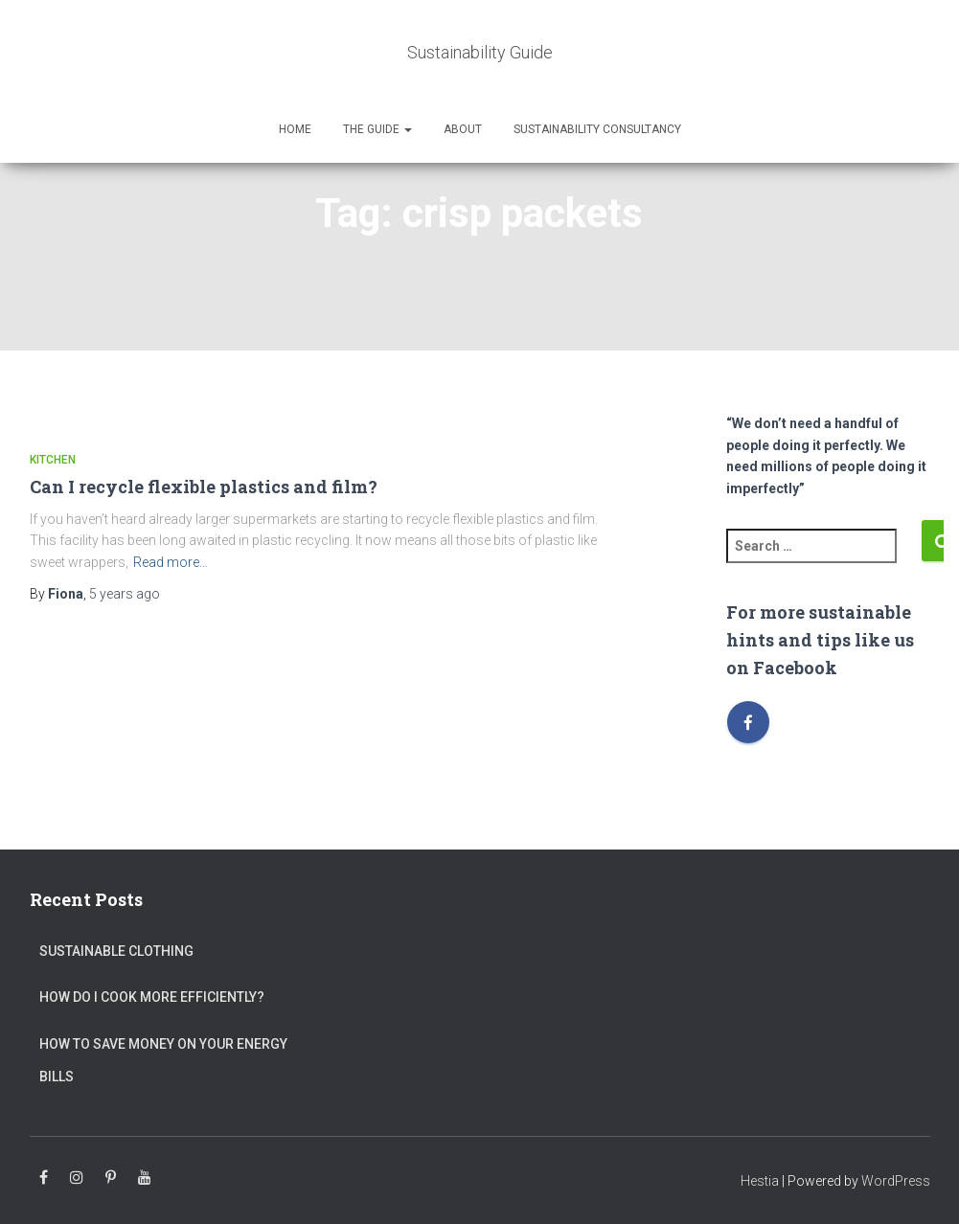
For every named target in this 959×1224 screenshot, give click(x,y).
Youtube (144, 1178)
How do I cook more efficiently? (151, 997)
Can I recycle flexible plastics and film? (203, 486)
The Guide (377, 129)
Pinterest (111, 1178)
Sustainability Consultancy (597, 129)
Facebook (43, 1178)
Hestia (760, 1181)
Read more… (170, 562)
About (463, 129)
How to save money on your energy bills (163, 1060)
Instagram (76, 1178)
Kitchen (53, 459)
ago (124, 593)
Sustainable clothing (116, 951)
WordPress (895, 1181)
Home (295, 129)
